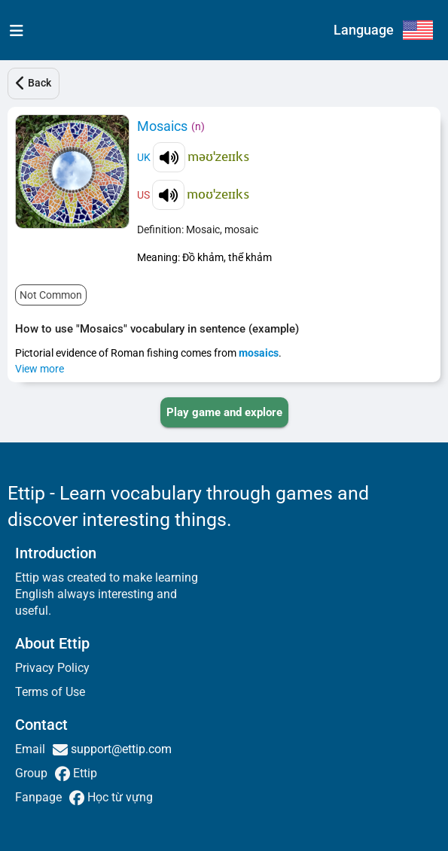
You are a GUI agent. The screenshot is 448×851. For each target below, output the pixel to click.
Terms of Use (50, 692)
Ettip (83, 773)
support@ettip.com (120, 749)
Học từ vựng (118, 797)
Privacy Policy (52, 668)
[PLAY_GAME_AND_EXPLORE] (224, 412)
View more (39, 369)
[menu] (13, 30)
